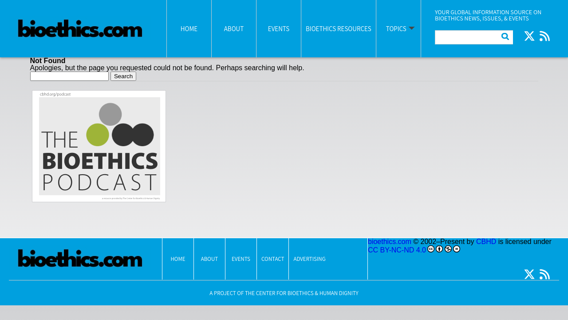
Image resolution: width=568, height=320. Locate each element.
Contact (272, 259)
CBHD (486, 241)
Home (189, 28)
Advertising (309, 259)
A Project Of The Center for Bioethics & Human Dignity (283, 293)
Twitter (529, 36)
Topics (396, 28)
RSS (544, 36)
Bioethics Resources (338, 28)
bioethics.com (389, 241)
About (234, 28)
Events (278, 28)
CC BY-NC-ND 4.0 (397, 250)
